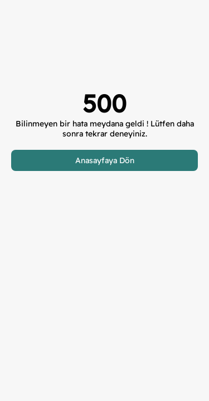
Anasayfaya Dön (104, 160)
